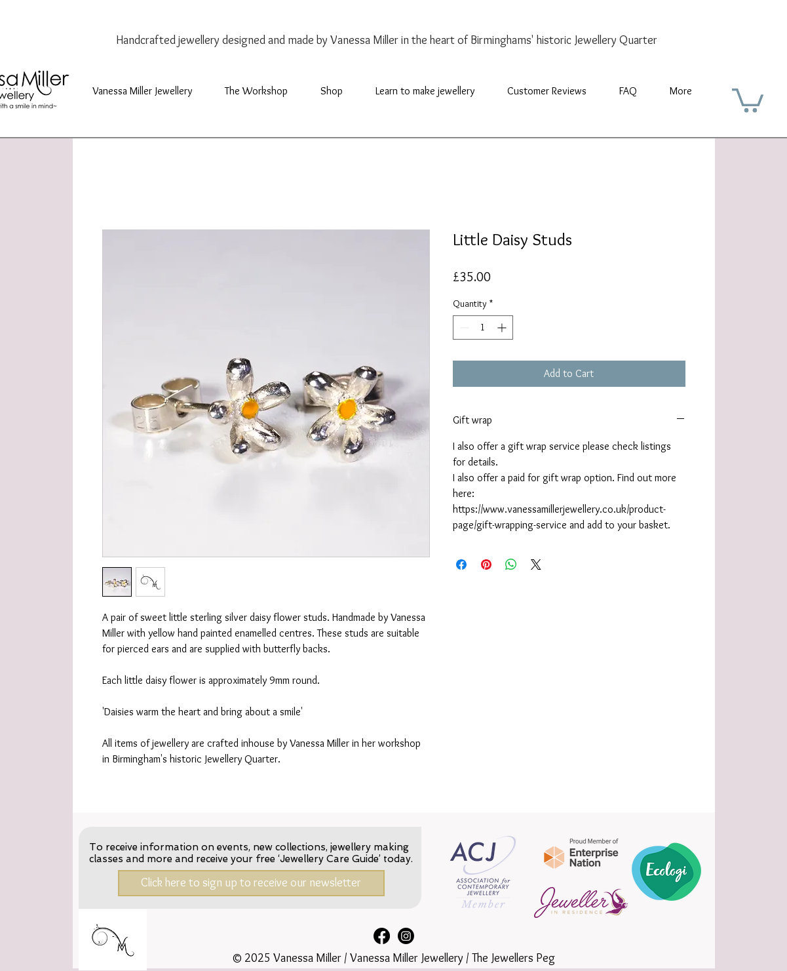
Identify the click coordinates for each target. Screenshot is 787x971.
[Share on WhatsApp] (511, 564)
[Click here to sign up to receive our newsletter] (251, 883)
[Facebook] (382, 936)
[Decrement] (463, 327)
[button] (256, 91)
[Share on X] (536, 564)
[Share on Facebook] (461, 564)
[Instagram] (406, 936)
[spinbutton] (483, 327)
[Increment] (503, 327)
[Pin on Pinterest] (486, 564)
